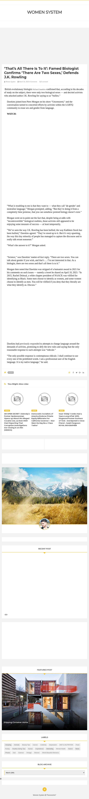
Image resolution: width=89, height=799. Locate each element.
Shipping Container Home (16, 722)
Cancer (35, 745)
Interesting (49, 749)
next (7, 614)
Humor (30, 749)
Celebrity (43, 745)
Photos (7, 753)
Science (21, 753)
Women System (44, 12)
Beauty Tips (26, 745)
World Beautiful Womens (50, 753)
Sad (14, 753)
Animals (16, 745)
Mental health (60, 749)
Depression (53, 745)
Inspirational (39, 749)
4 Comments (33, 82)
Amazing (8, 745)
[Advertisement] (44, 46)
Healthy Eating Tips (18, 749)
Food (77, 745)
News (11, 372)
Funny (7, 749)
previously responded (30, 343)
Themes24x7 (51, 795)
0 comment (43, 82)
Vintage (29, 753)
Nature (70, 749)
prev (5, 614)
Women (37, 753)
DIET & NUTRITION (66, 745)
